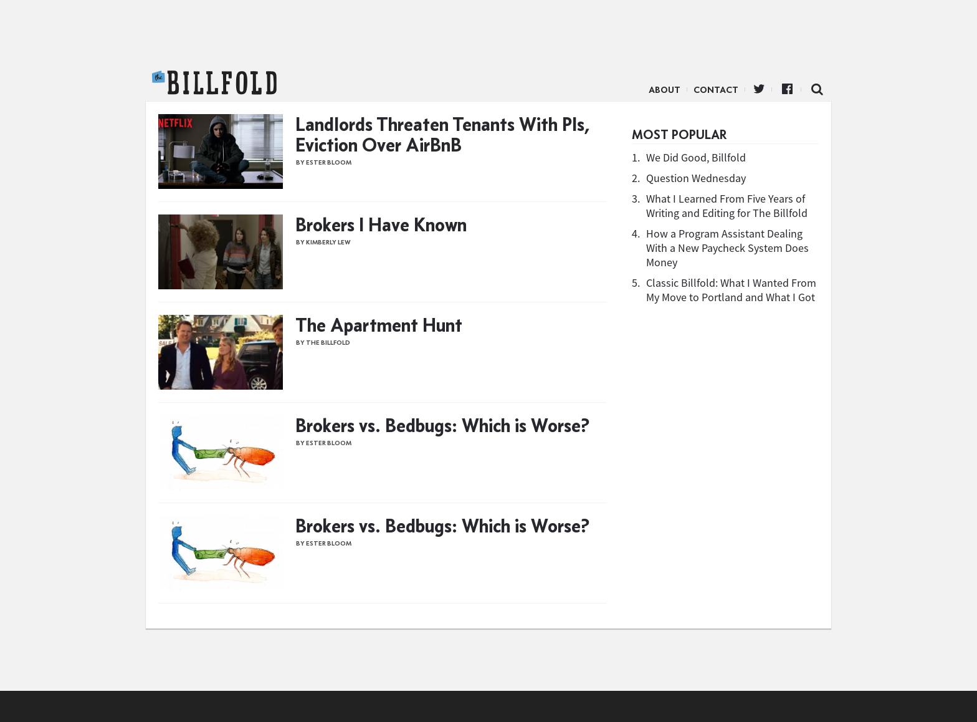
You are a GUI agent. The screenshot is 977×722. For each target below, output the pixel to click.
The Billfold (214, 82)
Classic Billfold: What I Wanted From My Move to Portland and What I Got (731, 290)
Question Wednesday (696, 178)
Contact (715, 89)
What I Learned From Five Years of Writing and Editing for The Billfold (727, 205)
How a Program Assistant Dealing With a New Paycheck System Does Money (727, 247)
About (664, 89)
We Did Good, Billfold (696, 157)
